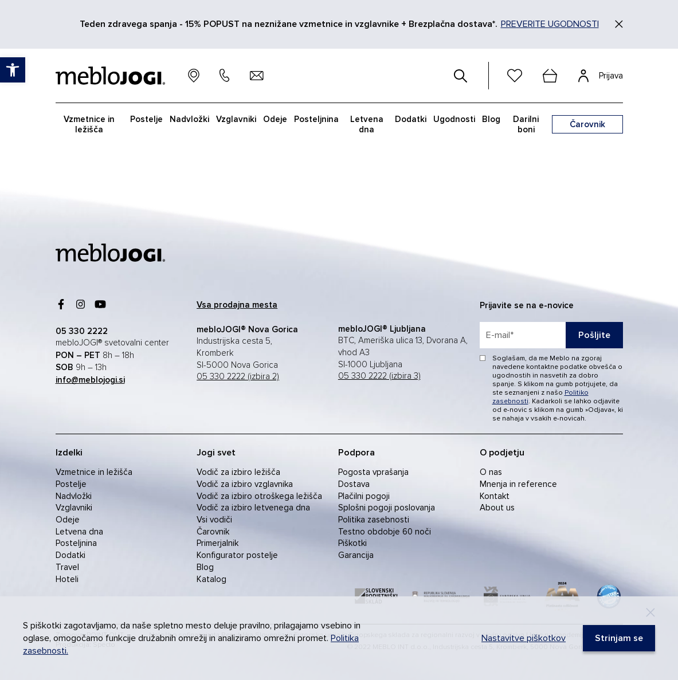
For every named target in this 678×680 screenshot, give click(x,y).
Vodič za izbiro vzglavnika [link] (245, 484)
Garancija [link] (356, 555)
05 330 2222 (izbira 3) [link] (379, 376)
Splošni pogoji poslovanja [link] (386, 507)
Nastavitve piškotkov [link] (523, 638)
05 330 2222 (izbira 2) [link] (238, 376)
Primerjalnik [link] (217, 543)
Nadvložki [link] (189, 119)
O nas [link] (491, 472)
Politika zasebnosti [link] (373, 519)
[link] (12, 69)
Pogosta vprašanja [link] (373, 472)
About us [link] (497, 507)
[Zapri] (619, 24)
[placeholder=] (551, 335)
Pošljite (594, 335)
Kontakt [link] (495, 496)
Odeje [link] (275, 119)
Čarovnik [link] (213, 531)
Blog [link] (491, 119)
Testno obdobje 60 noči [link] (384, 531)
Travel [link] (67, 567)
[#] (461, 75)
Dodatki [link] (410, 119)
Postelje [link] (146, 119)
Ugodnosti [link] (454, 119)
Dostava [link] (354, 484)
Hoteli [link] (67, 579)
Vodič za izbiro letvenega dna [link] (253, 507)
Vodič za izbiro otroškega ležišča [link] (259, 496)
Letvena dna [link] (366, 124)
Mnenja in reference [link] (518, 484)
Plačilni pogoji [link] (364, 496)
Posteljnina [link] (316, 119)
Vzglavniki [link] (236, 119)
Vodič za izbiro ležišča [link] (238, 472)
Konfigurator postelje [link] (237, 555)
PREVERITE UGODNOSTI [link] (550, 24)
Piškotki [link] (352, 543)
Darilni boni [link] (526, 124)
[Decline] (650, 612)
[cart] (550, 75)
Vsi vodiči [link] (214, 519)
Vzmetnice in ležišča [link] (89, 124)
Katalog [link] (211, 579)
